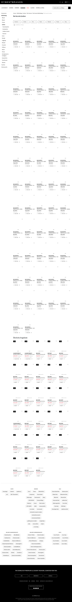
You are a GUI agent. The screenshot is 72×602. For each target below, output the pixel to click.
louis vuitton (35, 523)
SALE (28, 8)
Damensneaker (16, 537)
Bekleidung (19, 13)
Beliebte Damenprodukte (12, 532)
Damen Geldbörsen (16, 540)
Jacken (24, 13)
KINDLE (50, 575)
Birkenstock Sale (63, 494)
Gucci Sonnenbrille (56, 537)
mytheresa (19, 491)
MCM (35, 506)
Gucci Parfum (65, 537)
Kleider (12, 552)
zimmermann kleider (36, 518)
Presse (37, 581)
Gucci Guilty (64, 543)
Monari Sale (63, 497)
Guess (35, 503)
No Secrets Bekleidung (38, 13)
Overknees (19, 552)
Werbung (33, 581)
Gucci (29, 491)
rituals (42, 523)
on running (36, 526)
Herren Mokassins (33, 540)
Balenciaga (29, 497)
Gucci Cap (64, 534)
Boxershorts (41, 555)
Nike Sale (56, 497)
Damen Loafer (7, 549)
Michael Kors (41, 491)
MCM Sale (63, 506)
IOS (21, 575)
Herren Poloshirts (31, 558)
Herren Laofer (42, 549)
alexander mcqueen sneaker (36, 512)
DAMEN (11, 8)
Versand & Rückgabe (23, 581)
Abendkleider (16, 534)
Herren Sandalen (41, 558)
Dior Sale (56, 506)
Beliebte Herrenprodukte (36, 532)
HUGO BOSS (31, 500)
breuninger (5, 491)
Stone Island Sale (55, 491)
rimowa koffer (42, 506)
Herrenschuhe (41, 537)
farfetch (12, 491)
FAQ (29, 581)
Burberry (29, 503)
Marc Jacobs (42, 503)
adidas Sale (64, 500)
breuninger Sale (55, 509)
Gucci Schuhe (56, 543)
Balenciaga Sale (56, 503)
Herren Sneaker (40, 534)
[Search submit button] (69, 8)
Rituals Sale (55, 494)
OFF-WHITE (29, 506)
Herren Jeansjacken (32, 555)
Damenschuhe (5, 552)
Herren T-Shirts (31, 534)
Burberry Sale (65, 491)
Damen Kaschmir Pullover (8, 543)
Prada (34, 491)
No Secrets (29, 13)
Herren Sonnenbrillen (36, 543)
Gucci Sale (65, 503)
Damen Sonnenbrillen (16, 555)
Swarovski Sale (56, 500)
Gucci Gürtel (64, 540)
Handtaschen (7, 537)
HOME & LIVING (40, 8)
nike (29, 523)
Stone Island (39, 494)
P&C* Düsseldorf (14, 494)
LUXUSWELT (4, 8)
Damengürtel (18, 543)
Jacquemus (32, 494)
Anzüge (41, 540)
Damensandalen (7, 546)
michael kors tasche (36, 515)
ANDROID (36, 575)
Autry (44, 497)
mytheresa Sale (65, 509)
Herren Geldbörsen (32, 537)
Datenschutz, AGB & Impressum (46, 581)
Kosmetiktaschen (16, 549)
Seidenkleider (6, 540)
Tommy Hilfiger (40, 500)
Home (14, 13)
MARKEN (23, 8)
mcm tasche (39, 509)
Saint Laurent (37, 497)
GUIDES (32, 8)
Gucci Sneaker (56, 540)
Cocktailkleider (17, 546)
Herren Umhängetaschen (36, 546)
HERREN (17, 8)
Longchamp (42, 520)
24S (7, 494)
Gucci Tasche (56, 534)
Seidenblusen (6, 555)
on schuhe (32, 509)
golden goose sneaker (32, 520)
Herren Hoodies (31, 552)
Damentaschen (8, 534)
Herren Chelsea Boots (31, 549)
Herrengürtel (41, 552)
